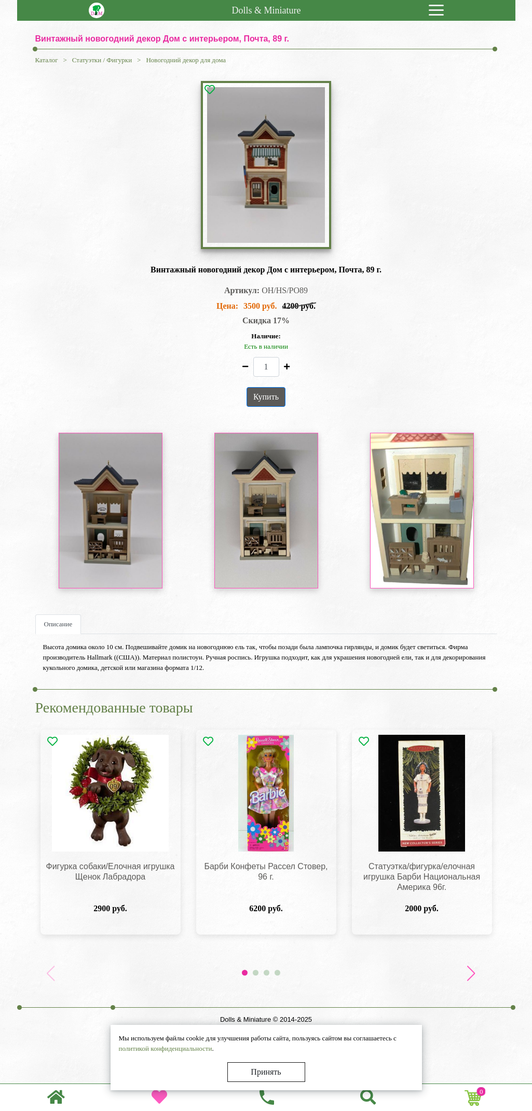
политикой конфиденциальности (165, 1048)
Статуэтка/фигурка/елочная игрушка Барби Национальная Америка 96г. (421, 876)
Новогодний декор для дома (186, 60)
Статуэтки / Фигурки (102, 60)
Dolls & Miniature (266, 10)
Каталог (46, 60)
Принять (266, 1071)
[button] (471, 973)
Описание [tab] (58, 624)
